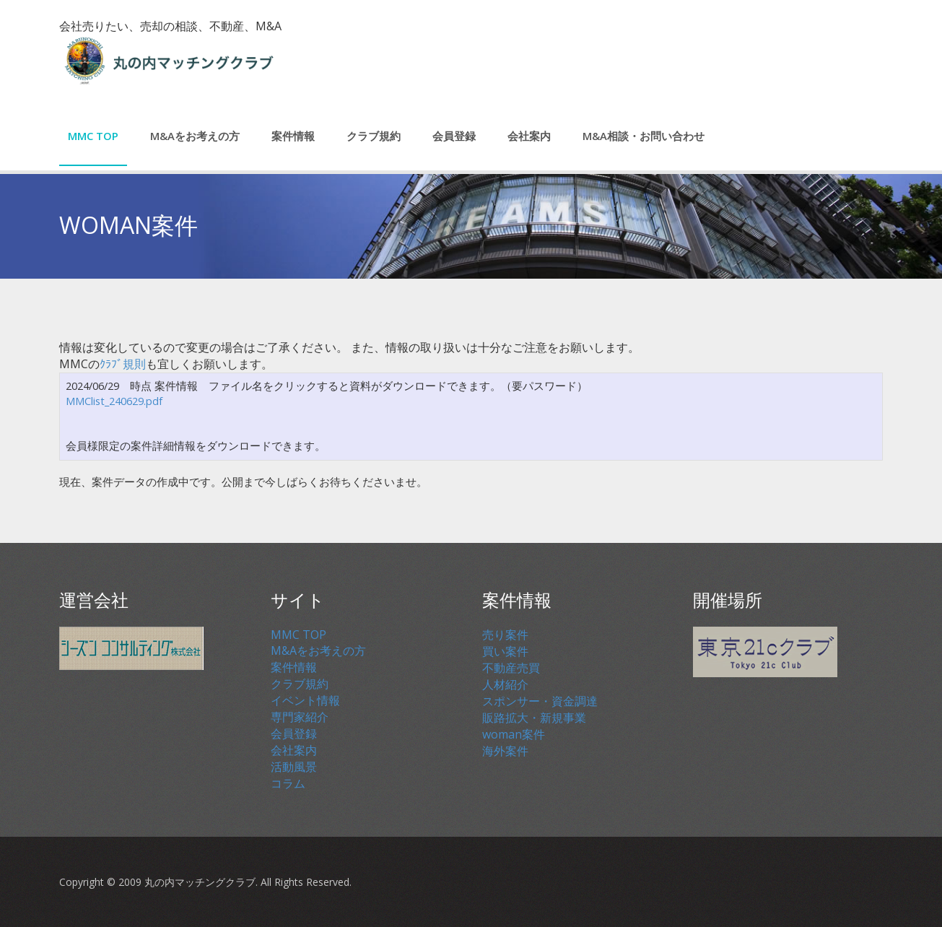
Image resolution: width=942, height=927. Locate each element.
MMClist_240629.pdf (114, 401)
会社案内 (529, 136)
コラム (288, 783)
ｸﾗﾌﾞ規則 (123, 364)
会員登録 (454, 136)
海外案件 (505, 751)
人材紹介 (505, 684)
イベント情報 (305, 700)
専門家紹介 (299, 717)
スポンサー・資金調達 (540, 701)
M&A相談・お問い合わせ (644, 136)
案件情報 (293, 136)
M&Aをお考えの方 (195, 136)
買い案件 (505, 651)
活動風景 (294, 767)
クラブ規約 (373, 136)
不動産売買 (511, 668)
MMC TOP (93, 136)
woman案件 (513, 734)
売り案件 (505, 635)
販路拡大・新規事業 (534, 718)
